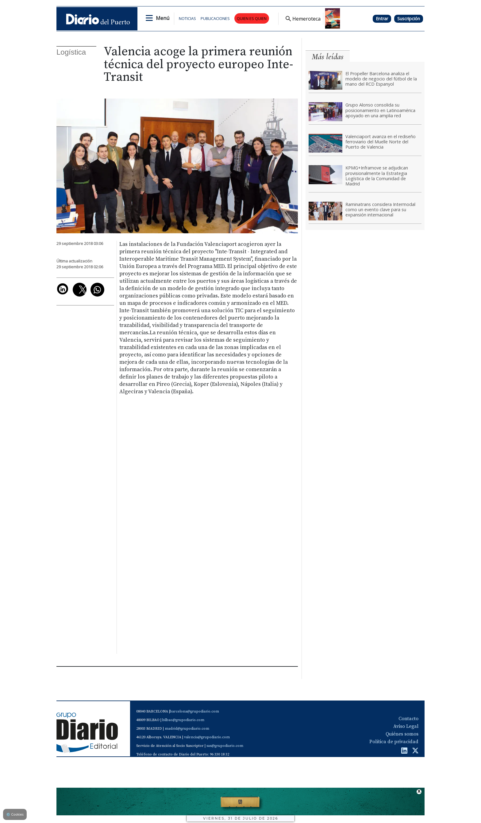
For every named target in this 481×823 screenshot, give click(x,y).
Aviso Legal (405, 726)
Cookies (15, 814)
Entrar (382, 18)
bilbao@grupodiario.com (183, 720)
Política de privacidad (393, 742)
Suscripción (408, 18)
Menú (162, 18)
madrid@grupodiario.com (187, 728)
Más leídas (328, 57)
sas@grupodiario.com (224, 745)
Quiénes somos (402, 734)
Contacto (408, 719)
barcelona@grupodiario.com (194, 711)
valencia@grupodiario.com (207, 737)
